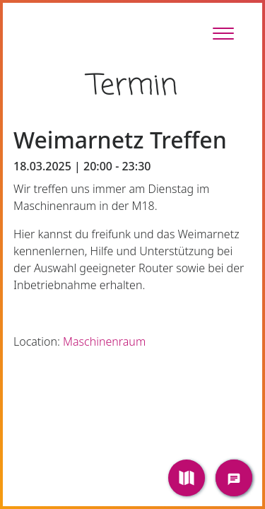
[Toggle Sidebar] (223, 33)
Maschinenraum (104, 341)
